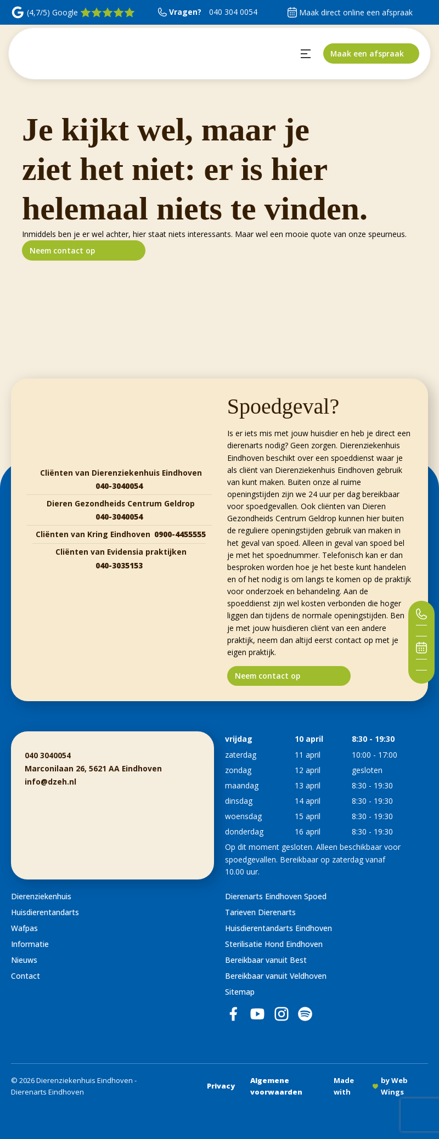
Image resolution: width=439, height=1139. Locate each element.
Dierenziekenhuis (41, 896)
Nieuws (24, 960)
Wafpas (24, 928)
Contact (25, 976)
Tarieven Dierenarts (260, 912)
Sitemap (240, 991)
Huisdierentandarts (45, 912)
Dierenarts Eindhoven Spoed (276, 896)
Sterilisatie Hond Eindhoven (274, 944)
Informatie (30, 944)
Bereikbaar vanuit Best (266, 960)
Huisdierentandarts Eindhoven (278, 928)
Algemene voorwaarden (276, 1086)
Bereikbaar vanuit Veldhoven (276, 976)
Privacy (221, 1086)
